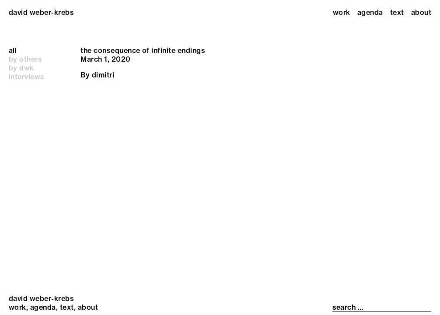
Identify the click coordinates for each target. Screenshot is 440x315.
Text (397, 12)
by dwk (21, 67)
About (421, 12)
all (13, 50)
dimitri (103, 74)
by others (25, 59)
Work (341, 12)
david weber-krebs (41, 12)
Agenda (370, 12)
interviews (27, 76)
